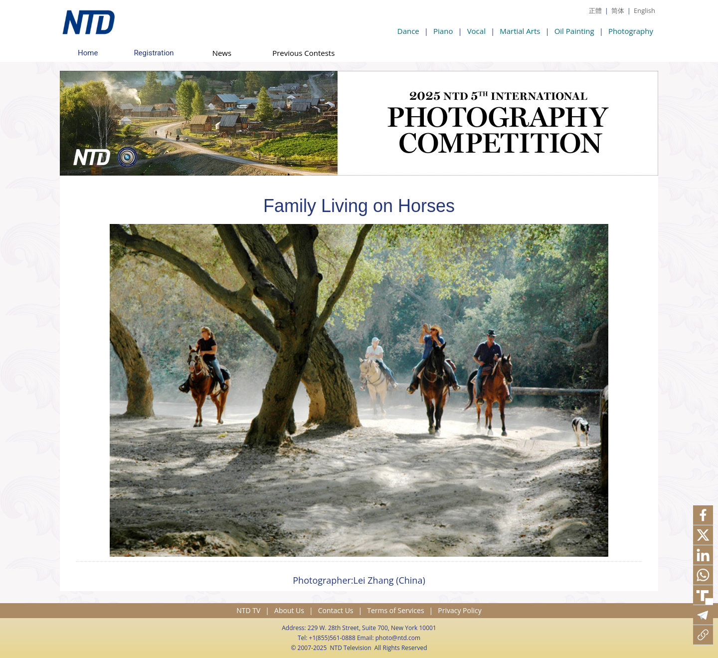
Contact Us (336, 610)
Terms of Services (395, 610)
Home (88, 52)
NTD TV (248, 610)
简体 (617, 10)
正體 (595, 10)
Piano (443, 31)
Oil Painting (574, 31)
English (644, 10)
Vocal (476, 31)
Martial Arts (520, 31)
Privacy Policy (459, 610)
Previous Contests (303, 53)
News (222, 53)
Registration (154, 52)
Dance (408, 31)
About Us (289, 610)
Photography (630, 31)
